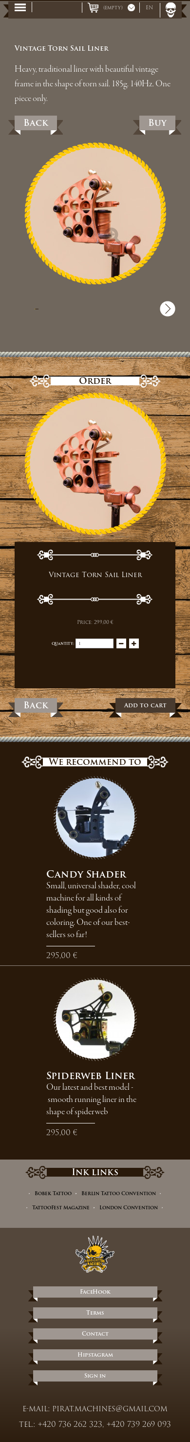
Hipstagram (95, 1354)
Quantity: (63, 643)
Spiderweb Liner (90, 1076)
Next (167, 309)
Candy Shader (86, 874)
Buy (157, 123)
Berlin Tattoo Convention (118, 1193)
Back (35, 123)
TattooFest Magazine (61, 1207)
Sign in (95, 1375)
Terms (95, 1312)
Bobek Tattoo (53, 1193)
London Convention (128, 1207)
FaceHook (95, 1291)
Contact (95, 1333)
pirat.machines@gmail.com (110, 1408)
